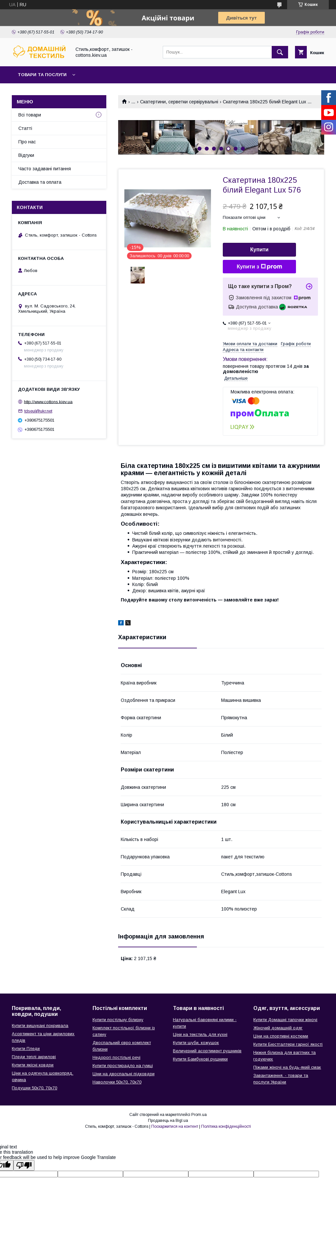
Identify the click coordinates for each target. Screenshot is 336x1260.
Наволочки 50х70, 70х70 (117, 1082)
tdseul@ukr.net (38, 411)
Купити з (259, 267)
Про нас (27, 141)
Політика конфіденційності (226, 1126)
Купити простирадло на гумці (123, 1065)
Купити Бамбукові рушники (200, 1059)
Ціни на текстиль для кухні (200, 1034)
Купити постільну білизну (118, 1019)
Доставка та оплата (39, 182)
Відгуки (26, 155)
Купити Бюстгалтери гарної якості (288, 1044)
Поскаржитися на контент (174, 1126)
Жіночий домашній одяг (278, 1027)
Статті (25, 128)
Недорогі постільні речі (116, 1057)
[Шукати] (280, 52)
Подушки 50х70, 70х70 (34, 1087)
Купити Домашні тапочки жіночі (285, 1019)
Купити (259, 249)
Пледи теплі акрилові (34, 1056)
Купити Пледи (26, 1048)
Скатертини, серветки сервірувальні (179, 101)
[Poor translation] (23, 1165)
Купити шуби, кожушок (196, 1042)
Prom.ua (199, 1114)
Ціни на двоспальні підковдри (124, 1073)
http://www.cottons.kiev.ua (48, 401)
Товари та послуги (42, 74)
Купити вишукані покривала (40, 1025)
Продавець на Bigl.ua (168, 1120)
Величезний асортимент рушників (207, 1050)
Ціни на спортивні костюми (280, 1036)
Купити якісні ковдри (32, 1064)
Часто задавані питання (44, 168)
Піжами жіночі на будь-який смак (287, 1067)
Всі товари (29, 114)
